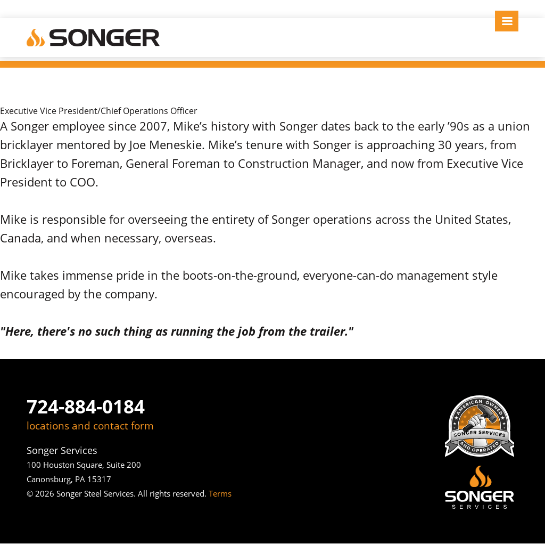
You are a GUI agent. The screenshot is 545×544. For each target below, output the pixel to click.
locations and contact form (90, 426)
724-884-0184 (86, 406)
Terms (220, 493)
